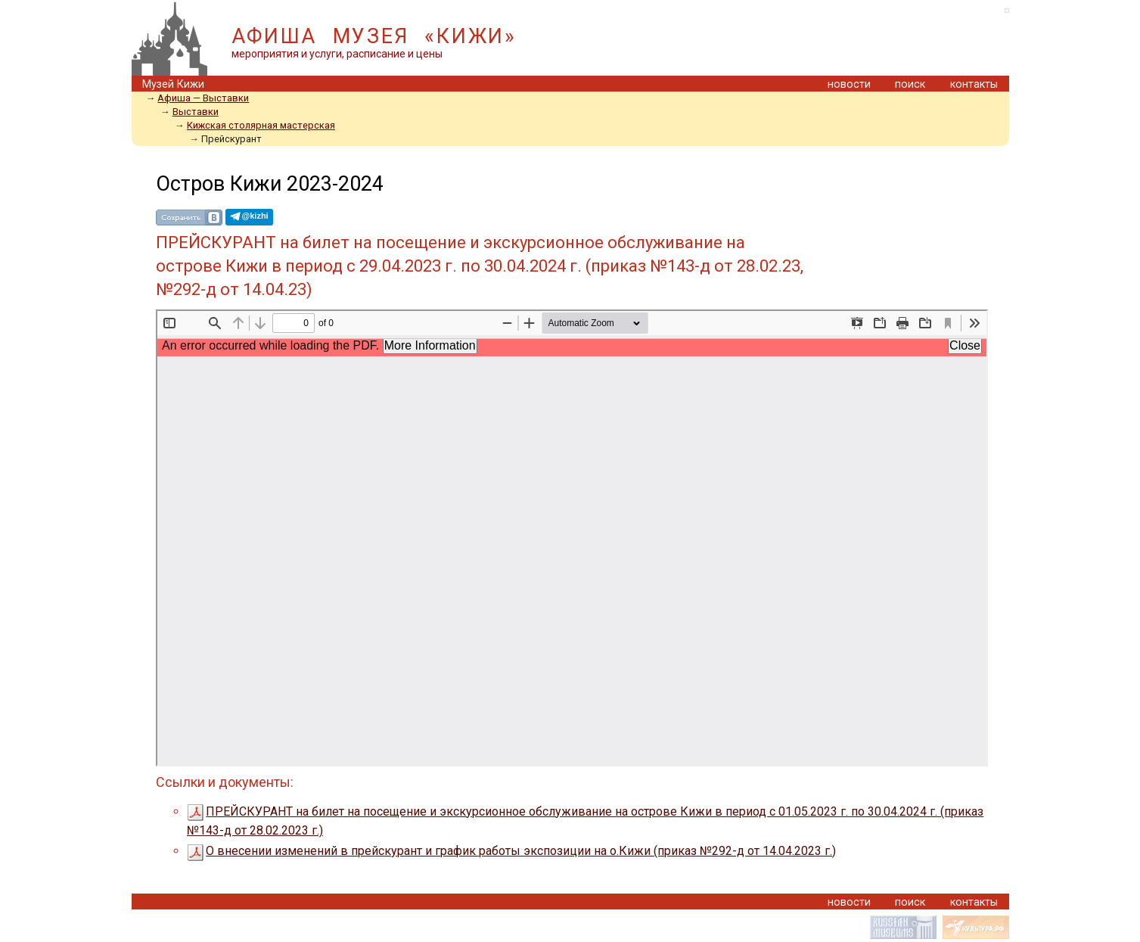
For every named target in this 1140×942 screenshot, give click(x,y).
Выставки (195, 111)
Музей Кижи (173, 84)
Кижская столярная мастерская (261, 125)
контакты (974, 84)
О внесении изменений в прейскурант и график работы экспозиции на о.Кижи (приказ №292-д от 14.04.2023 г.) (511, 851)
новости (849, 84)
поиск (910, 84)
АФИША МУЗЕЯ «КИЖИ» (374, 36)
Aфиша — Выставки (203, 98)
